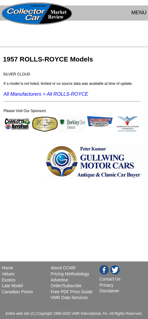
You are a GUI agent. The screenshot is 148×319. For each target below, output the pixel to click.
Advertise (59, 279)
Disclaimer (109, 290)
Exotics (8, 279)
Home (8, 267)
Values (8, 273)
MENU (138, 12)
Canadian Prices (17, 291)
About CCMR (63, 267)
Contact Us (109, 279)
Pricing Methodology (70, 273)
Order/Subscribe (66, 285)
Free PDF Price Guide (71, 291)
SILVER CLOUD (16, 74)
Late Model (12, 285)
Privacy (106, 285)
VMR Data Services (69, 297)
